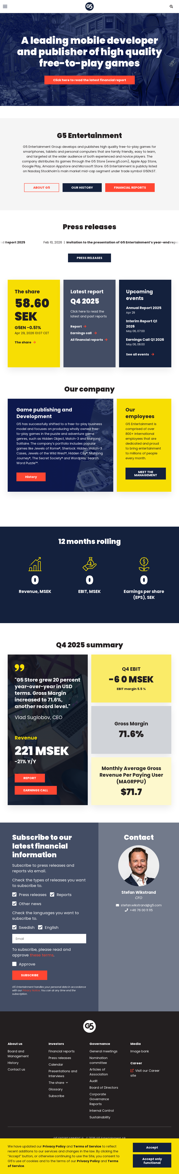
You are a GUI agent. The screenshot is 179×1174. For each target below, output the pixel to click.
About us (15, 1044)
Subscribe (29, 975)
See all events (140, 354)
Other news (30, 903)
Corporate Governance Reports (99, 1099)
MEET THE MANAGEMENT (145, 473)
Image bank (139, 1051)
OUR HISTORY (82, 187)
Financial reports (62, 1051)
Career (136, 1063)
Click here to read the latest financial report (89, 80)
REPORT (29, 778)
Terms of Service (87, 1146)
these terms (41, 955)
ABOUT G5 (41, 187)
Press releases (89, 258)
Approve (27, 964)
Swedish (27, 927)
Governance (100, 1044)
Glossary (56, 1089)
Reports (64, 894)
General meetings (103, 1051)
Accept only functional (152, 1161)
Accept (152, 1147)
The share (25, 342)
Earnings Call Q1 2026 (145, 339)
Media (135, 1044)
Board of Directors (104, 1087)
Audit (94, 1081)
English (52, 927)
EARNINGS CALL (35, 790)
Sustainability (100, 1117)
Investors (56, 1044)
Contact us (16, 1069)
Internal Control (102, 1110)
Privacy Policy (54, 1146)
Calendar (56, 1064)
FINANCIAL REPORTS (130, 187)
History (31, 477)
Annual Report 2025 (143, 307)
